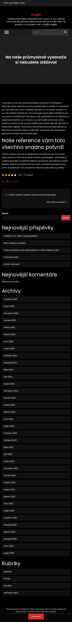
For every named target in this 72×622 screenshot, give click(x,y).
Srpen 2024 (9, 383)
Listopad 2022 (10, 524)
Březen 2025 (9, 334)
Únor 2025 (8, 341)
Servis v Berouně (11, 264)
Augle (36, 14)
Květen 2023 (9, 482)
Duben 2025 (9, 327)
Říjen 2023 (8, 447)
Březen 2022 (9, 531)
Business (8, 571)
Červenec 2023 (11, 468)
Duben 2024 (9, 405)
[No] (69, 614)
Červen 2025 (10, 320)
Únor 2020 (8, 546)
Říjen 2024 (8, 369)
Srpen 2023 (9, 461)
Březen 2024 (9, 412)
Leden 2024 (9, 426)
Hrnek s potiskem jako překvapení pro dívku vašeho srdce (31, 250)
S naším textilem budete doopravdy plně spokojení (32, 194)
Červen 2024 (10, 398)
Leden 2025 (9, 348)
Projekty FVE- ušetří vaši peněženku (21, 236)
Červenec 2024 (11, 390)
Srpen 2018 (9, 553)
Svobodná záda (11, 257)
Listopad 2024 (10, 362)
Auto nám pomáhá (55, 202)
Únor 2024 (8, 419)
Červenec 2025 (11, 313)
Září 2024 (8, 376)
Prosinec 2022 (10, 517)
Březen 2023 (9, 496)
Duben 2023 (9, 489)
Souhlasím (36, 616)
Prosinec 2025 (10, 299)
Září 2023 (8, 454)
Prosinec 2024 (10, 355)
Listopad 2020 (10, 539)
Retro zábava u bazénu (15, 243)
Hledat (5, 213)
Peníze (7, 578)
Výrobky (8, 585)
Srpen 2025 (9, 306)
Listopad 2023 (10, 440)
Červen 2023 (10, 475)
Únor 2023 (8, 503)
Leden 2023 (9, 510)
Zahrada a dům (11, 592)
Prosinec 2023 (10, 433)
